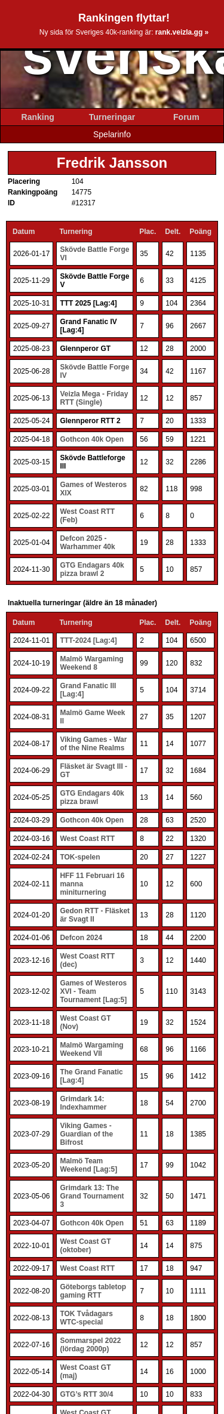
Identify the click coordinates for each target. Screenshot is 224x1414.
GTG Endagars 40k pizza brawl (92, 797)
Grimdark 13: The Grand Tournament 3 (92, 1196)
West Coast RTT (87, 838)
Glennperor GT (85, 348)
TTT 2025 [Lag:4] (88, 303)
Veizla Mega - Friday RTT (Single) (94, 398)
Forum (186, 117)
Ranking (38, 117)
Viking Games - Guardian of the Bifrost (86, 1134)
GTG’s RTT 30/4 (86, 1394)
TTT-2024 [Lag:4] (88, 640)
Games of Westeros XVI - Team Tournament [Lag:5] (93, 991)
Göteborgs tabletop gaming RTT (93, 1291)
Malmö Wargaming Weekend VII (91, 1049)
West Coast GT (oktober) (85, 1245)
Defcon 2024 (81, 938)
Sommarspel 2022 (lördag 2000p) (90, 1344)
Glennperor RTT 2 (90, 421)
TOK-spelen (80, 857)
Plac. (147, 231)
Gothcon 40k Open (92, 439)
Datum (24, 231)
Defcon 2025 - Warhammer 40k (87, 542)
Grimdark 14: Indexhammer (83, 1103)
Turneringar (112, 117)
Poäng (200, 231)
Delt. (172, 231)
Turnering (75, 231)
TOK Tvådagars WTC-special (86, 1318)
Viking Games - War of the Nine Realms (93, 743)
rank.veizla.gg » (181, 32)
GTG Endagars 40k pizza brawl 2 (92, 569)
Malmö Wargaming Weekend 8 (91, 663)
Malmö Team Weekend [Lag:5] (88, 1165)
